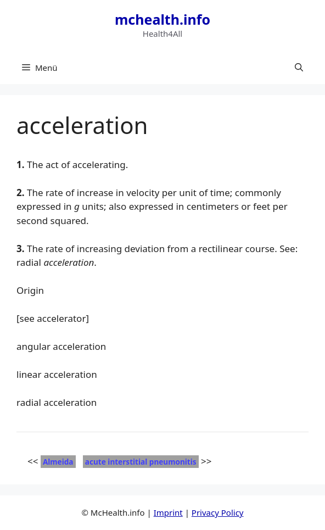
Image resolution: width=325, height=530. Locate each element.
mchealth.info (162, 19)
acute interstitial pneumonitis (141, 461)
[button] (299, 67)
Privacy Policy (218, 512)
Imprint (168, 512)
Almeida (58, 461)
